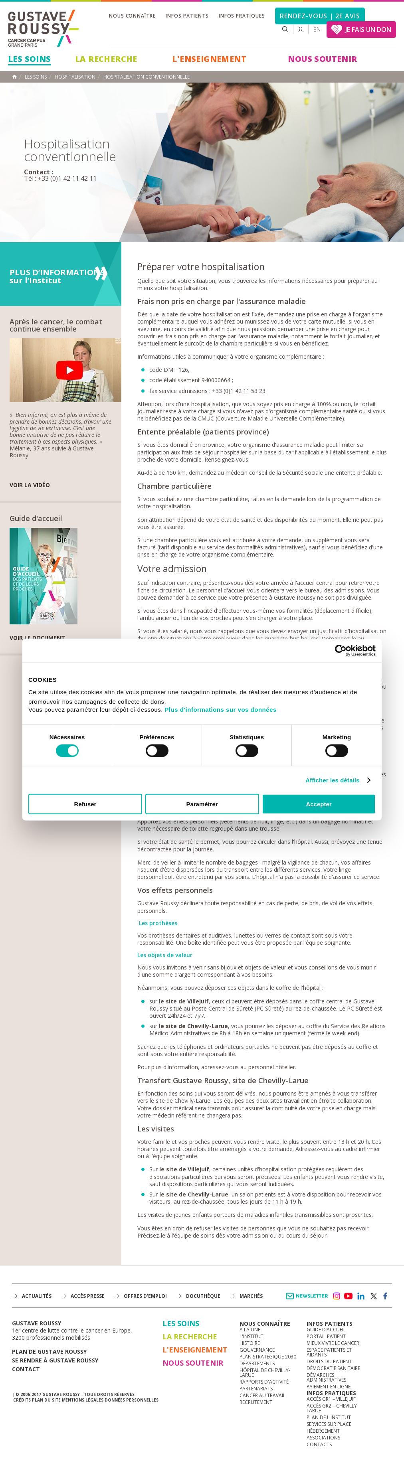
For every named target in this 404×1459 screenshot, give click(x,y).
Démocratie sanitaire (333, 1368)
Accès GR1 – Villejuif (331, 1399)
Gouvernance (257, 1349)
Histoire (250, 1343)
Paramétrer (202, 804)
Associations (323, 1437)
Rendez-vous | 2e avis (320, 16)
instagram (336, 1296)
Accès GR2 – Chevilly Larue (332, 1408)
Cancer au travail (262, 1395)
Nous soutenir (322, 58)
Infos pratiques (242, 15)
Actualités (36, 1296)
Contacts (319, 1444)
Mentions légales (82, 1400)
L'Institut (251, 1336)
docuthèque (203, 1296)
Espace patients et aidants (329, 1352)
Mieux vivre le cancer (333, 1343)
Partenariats (256, 1388)
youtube (348, 1296)
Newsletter (308, 1300)
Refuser (85, 804)
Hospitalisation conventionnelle (146, 77)
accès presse (88, 1296)
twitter (373, 1296)
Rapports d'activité (264, 1381)
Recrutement (256, 1402)
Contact (26, 1369)
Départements (257, 1363)
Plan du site (46, 1400)
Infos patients (187, 15)
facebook (385, 1296)
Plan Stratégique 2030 (268, 1356)
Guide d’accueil (326, 1329)
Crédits (22, 1400)
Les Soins (29, 58)
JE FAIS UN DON (368, 29)
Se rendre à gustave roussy (55, 1360)
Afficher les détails (332, 779)
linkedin (360, 1296)
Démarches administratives (326, 1377)
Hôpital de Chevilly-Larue (265, 1372)
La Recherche (106, 58)
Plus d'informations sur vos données (221, 709)
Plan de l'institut (329, 1417)
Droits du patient (329, 1361)
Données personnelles (131, 1400)
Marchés (251, 1296)
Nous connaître (132, 15)
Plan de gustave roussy (49, 1351)
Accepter (318, 804)
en (317, 29)
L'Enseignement (209, 58)
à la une (250, 1329)
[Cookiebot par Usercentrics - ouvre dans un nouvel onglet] (341, 650)
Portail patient (326, 1336)
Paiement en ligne (329, 1386)
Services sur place (329, 1424)
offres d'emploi (145, 1296)
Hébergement (323, 1430)
